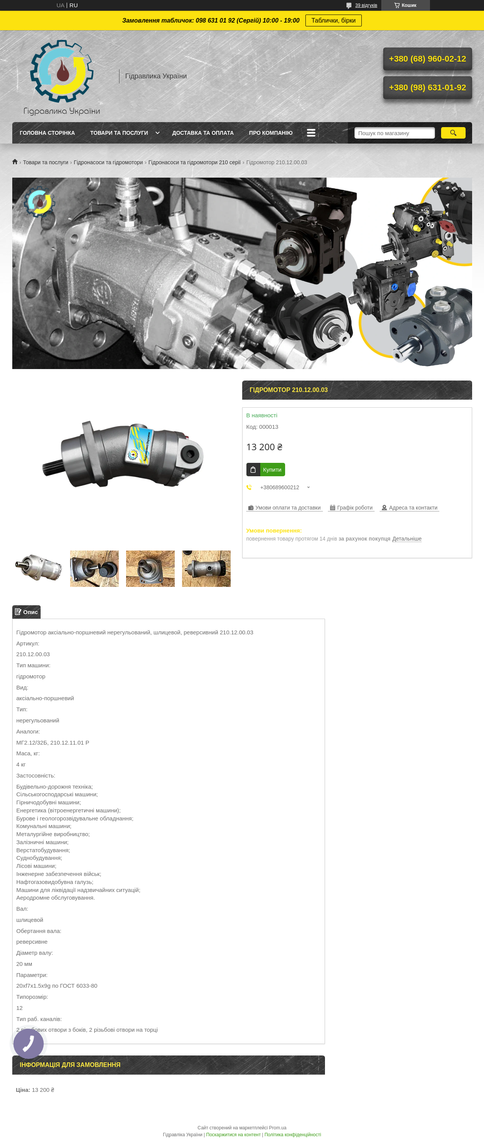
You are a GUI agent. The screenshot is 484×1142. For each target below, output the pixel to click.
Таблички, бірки (334, 20)
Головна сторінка (47, 133)
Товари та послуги (119, 133)
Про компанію (271, 133)
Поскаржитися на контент (233, 1134)
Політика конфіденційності (292, 1134)
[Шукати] (453, 133)
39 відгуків (366, 5)
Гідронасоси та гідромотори (108, 162)
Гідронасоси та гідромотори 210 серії (194, 162)
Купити (272, 469)
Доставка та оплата (203, 133)
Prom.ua (277, 1128)
